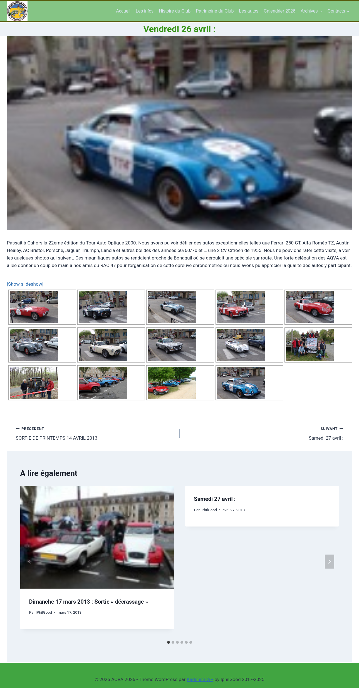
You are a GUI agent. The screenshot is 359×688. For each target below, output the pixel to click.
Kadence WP (200, 679)
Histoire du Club (174, 11)
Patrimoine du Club (215, 11)
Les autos (248, 11)
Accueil (123, 11)
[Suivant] (329, 562)
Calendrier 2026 (279, 11)
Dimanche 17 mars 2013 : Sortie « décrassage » (88, 601)
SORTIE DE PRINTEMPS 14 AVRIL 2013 (95, 433)
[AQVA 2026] (17, 11)
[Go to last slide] (29, 562)
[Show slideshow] (25, 284)
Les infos (144, 11)
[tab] (168, 642)
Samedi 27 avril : (263, 433)
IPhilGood (44, 612)
